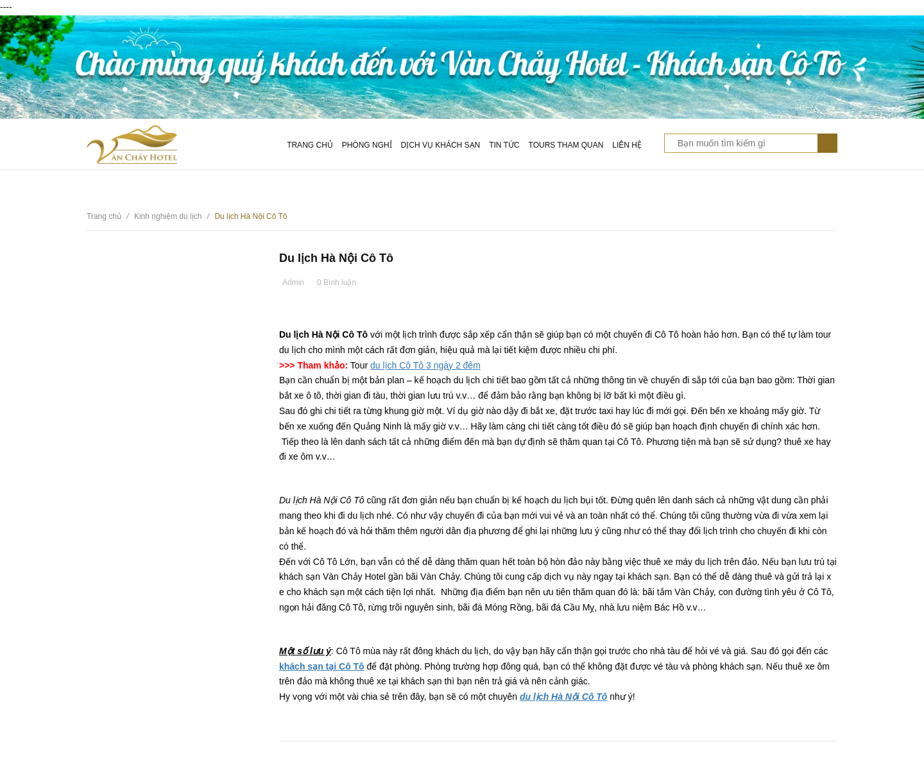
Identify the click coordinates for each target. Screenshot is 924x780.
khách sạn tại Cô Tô (321, 666)
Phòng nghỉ (367, 145)
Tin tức (504, 145)
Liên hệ (627, 145)
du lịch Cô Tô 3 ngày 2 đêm (425, 365)
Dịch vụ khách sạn (441, 145)
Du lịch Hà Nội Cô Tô (336, 258)
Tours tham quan (566, 145)
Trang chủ (310, 145)
